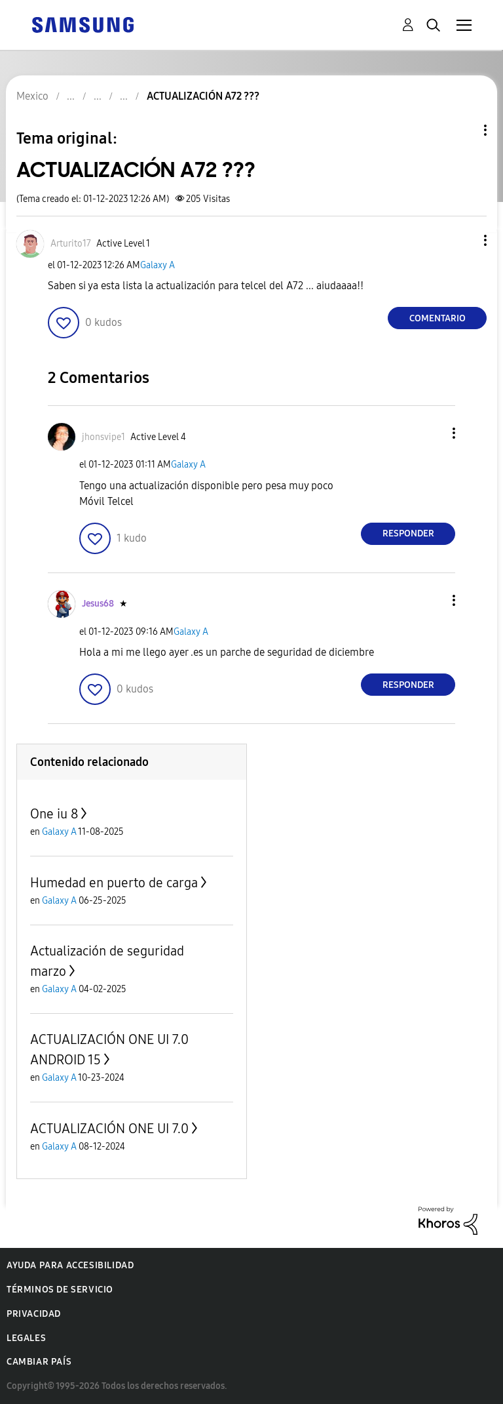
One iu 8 (54, 814)
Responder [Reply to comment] (408, 533)
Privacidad (34, 1313)
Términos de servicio (60, 1289)
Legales (26, 1338)
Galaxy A (157, 265)
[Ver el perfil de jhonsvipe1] (103, 437)
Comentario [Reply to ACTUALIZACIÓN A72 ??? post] (437, 318)
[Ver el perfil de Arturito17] (70, 243)
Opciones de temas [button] (463, 130)
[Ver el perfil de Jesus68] (98, 603)
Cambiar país (39, 1361)
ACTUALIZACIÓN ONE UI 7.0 (109, 1128)
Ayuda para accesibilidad (70, 1265)
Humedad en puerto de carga (114, 883)
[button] (463, 240)
